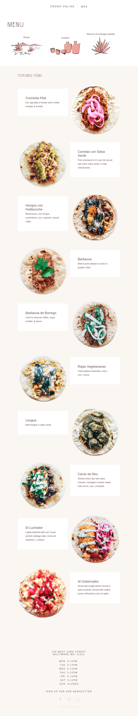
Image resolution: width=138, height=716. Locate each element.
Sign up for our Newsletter (69, 691)
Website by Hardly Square (69, 707)
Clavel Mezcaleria (15, 7)
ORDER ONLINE (62, 6)
